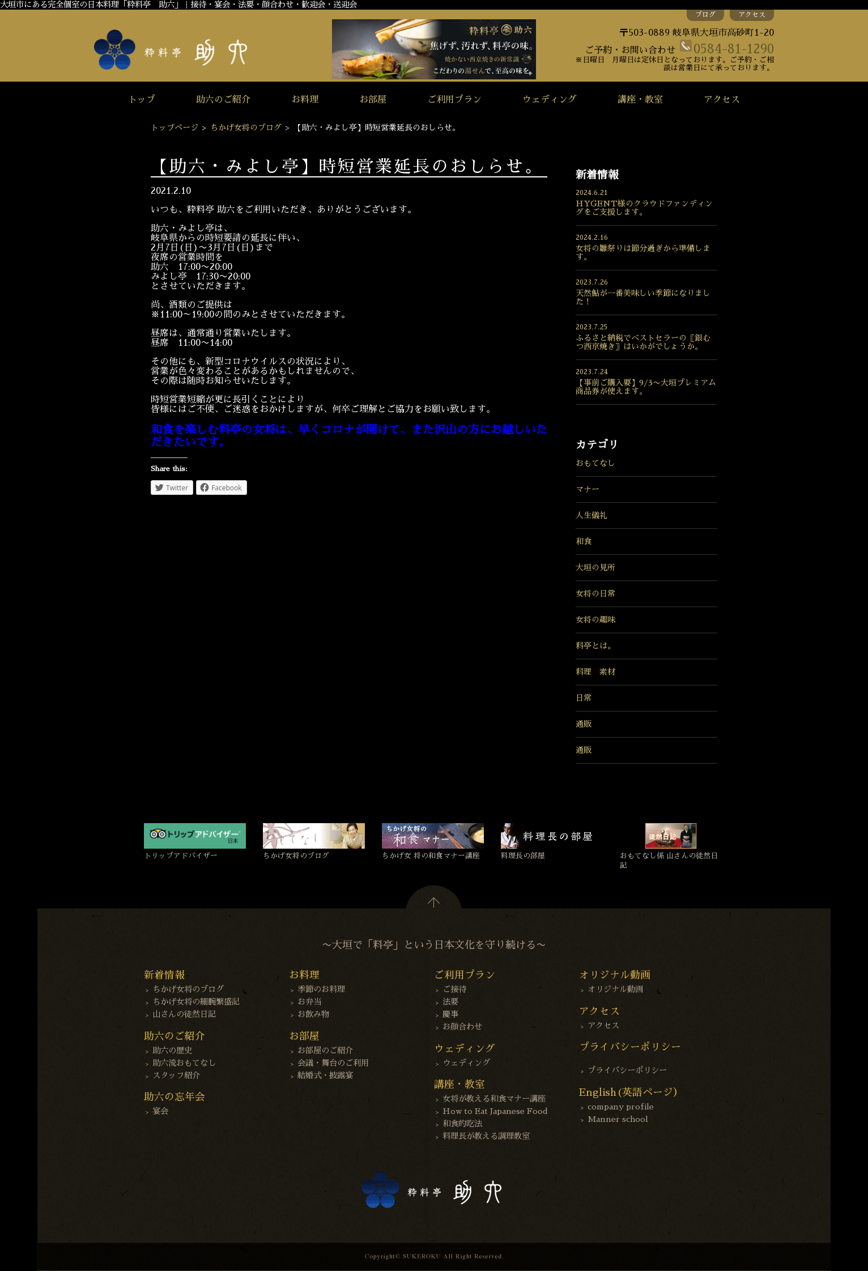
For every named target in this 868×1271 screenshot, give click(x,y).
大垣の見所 (595, 567)
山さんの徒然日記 (184, 1014)
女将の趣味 (595, 620)
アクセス (751, 14)
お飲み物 (313, 1014)
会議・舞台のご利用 (333, 1063)
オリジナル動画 (615, 989)
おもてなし (595, 463)
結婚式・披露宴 (325, 1075)
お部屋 (372, 99)
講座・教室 (640, 99)
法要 (450, 1002)
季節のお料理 (321, 989)
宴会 (160, 1111)
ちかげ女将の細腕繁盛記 (196, 1002)
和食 (584, 541)
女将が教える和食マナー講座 (494, 1099)
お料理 (304, 99)
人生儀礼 (591, 515)
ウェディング (549, 99)
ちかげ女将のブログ (246, 128)
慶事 (450, 1014)
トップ (141, 99)
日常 (584, 698)
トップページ (174, 128)
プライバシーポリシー (627, 1070)
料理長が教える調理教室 (486, 1136)
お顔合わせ (462, 1027)
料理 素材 (595, 672)
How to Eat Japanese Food (495, 1111)
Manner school (618, 1119)
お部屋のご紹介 (325, 1050)
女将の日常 (595, 594)
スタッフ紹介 (176, 1075)
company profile (621, 1107)
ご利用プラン (454, 99)
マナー (587, 489)
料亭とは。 (595, 646)
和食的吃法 (462, 1124)
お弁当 (309, 1002)
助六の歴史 (172, 1050)
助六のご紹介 (223, 99)
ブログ (705, 14)
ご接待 (454, 989)
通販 (584, 724)
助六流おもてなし (184, 1063)
